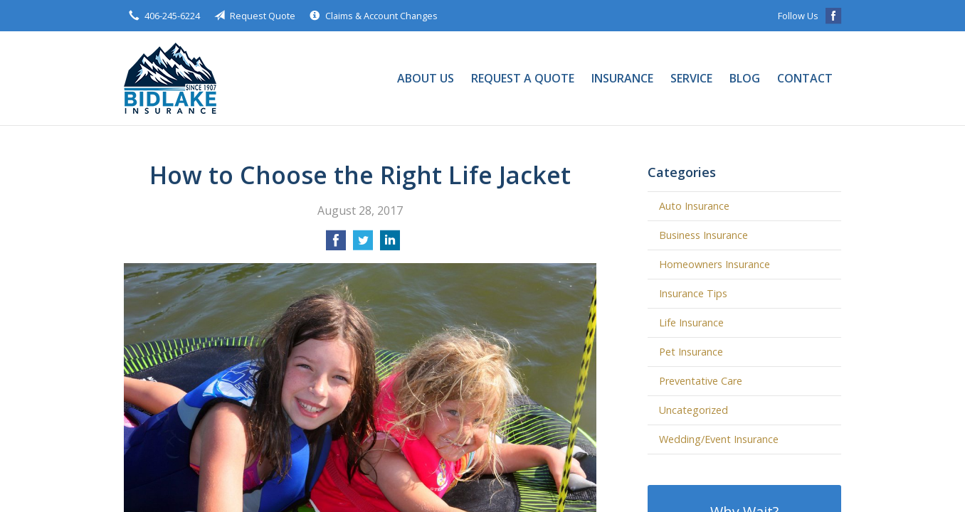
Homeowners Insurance (714, 264)
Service (691, 78)
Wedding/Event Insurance (719, 439)
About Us (425, 78)
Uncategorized (693, 410)
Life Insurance (691, 322)
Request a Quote (522, 78)
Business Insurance (703, 235)
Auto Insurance (694, 206)
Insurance (622, 78)
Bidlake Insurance (170, 78)
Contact (805, 78)
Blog (744, 78)
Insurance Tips (693, 293)
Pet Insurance (691, 351)
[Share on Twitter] (363, 244)
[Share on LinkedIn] (390, 244)
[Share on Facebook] (336, 244)
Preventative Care (700, 381)
